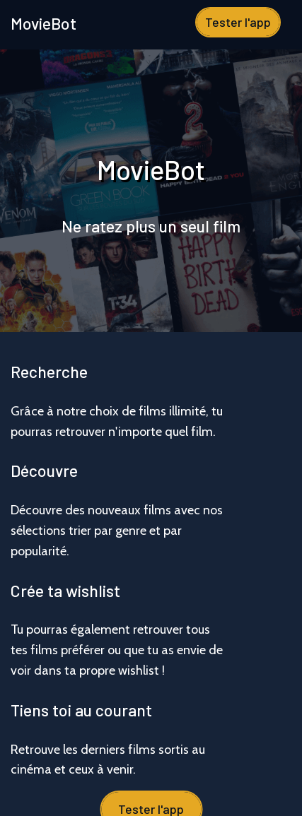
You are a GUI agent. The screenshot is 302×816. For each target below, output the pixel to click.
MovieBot (43, 23)
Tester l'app (238, 22)
